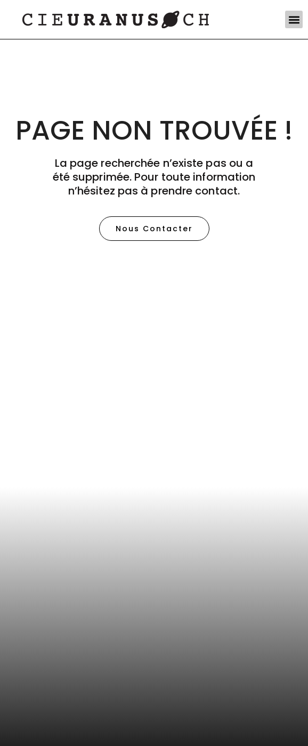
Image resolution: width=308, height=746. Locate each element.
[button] (294, 19)
